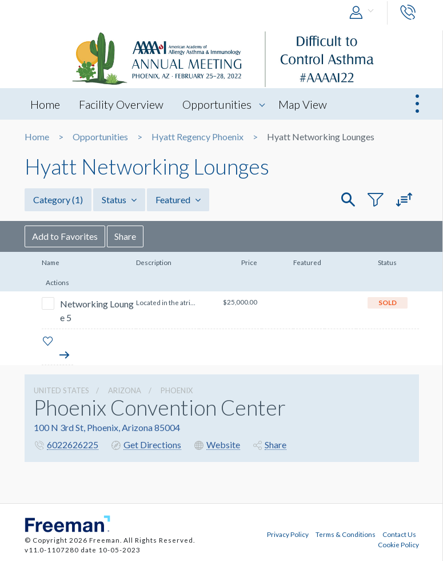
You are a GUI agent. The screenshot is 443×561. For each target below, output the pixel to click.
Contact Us (399, 534)
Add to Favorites (65, 236)
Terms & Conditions (346, 534)
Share (125, 236)
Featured (178, 199)
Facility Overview (121, 104)
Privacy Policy (288, 534)
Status (119, 199)
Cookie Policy (398, 544)
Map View (302, 104)
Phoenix (177, 390)
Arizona (124, 390)
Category (58, 199)
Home (45, 104)
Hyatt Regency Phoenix (197, 136)
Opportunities (217, 104)
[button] (364, 13)
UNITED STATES (61, 390)
